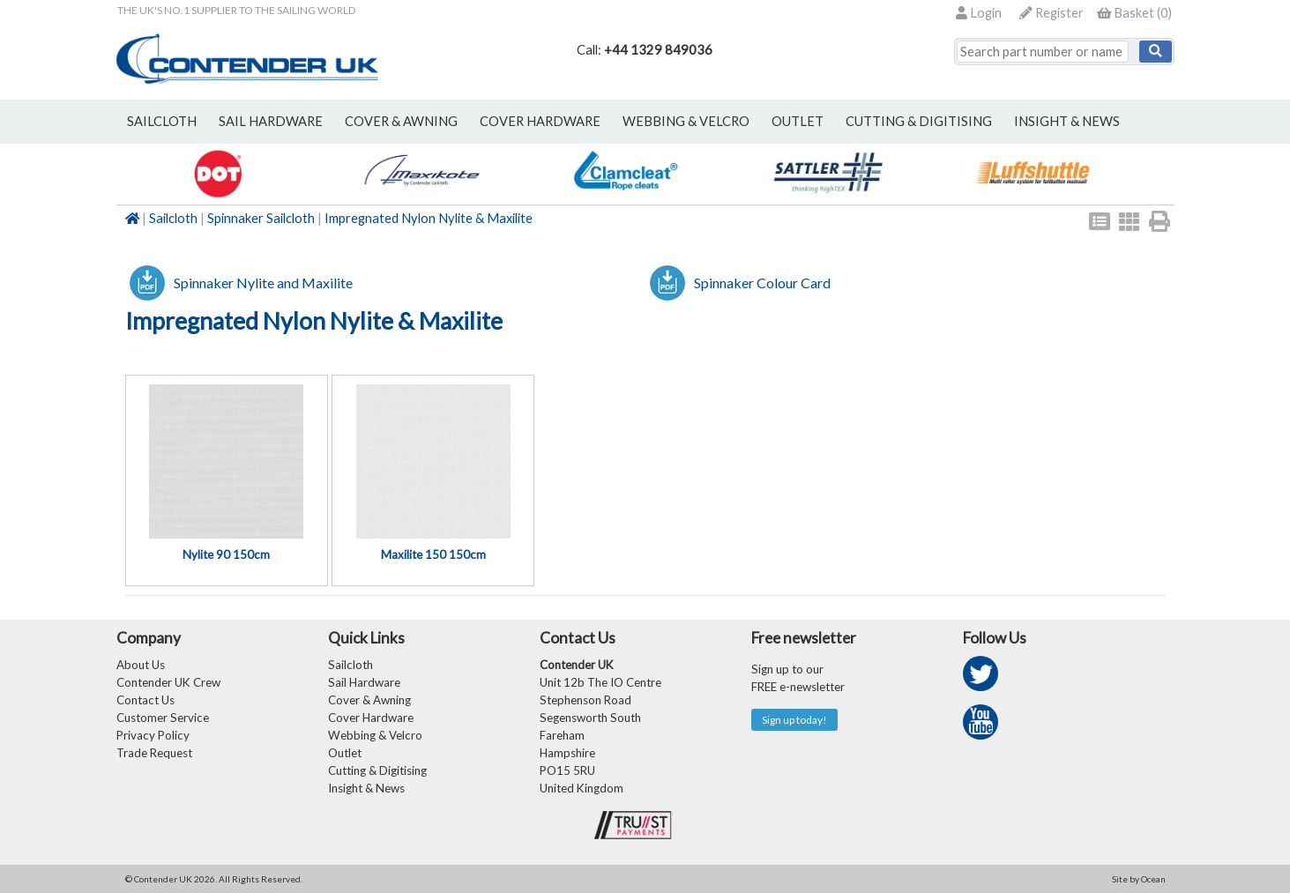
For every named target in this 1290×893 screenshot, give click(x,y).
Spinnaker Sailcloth (261, 218)
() (1134, 12)
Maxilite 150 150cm (433, 554)
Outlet (345, 753)
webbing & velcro (686, 121)
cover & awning (401, 121)
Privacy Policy (153, 735)
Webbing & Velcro (375, 735)
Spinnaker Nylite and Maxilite (263, 282)
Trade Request (154, 753)
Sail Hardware (364, 682)
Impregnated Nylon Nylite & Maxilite (428, 218)
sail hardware (271, 121)
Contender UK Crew (168, 682)
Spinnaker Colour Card (762, 282)
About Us (140, 665)
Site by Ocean (1139, 879)
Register (1051, 12)
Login (979, 12)
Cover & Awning (369, 700)
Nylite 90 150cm (226, 554)
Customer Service (162, 718)
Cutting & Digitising (919, 121)
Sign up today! (794, 719)
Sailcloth (173, 218)
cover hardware (540, 121)
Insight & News (1067, 121)
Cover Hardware (371, 718)
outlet (798, 121)
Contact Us (145, 700)
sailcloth (162, 121)
